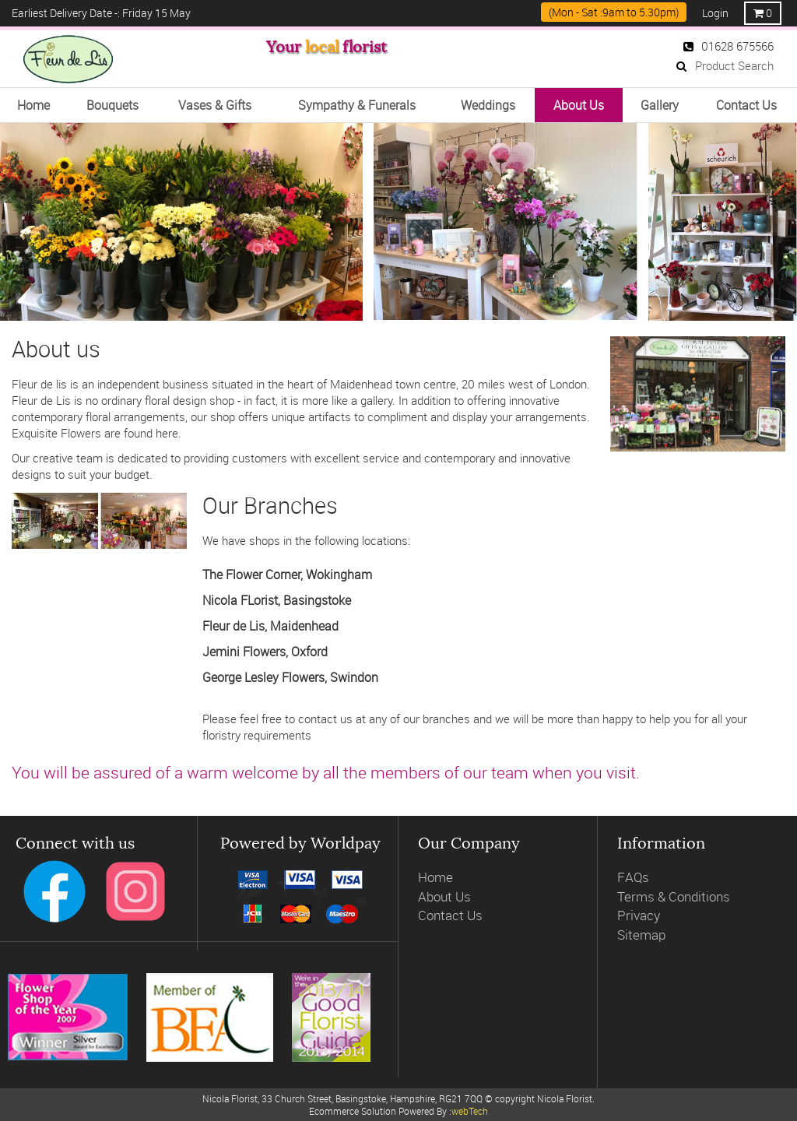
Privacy (638, 915)
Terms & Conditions (673, 896)
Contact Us (450, 915)
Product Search (725, 65)
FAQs (633, 877)
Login (715, 12)
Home (435, 877)
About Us (444, 896)
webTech (469, 1111)
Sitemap (641, 935)
